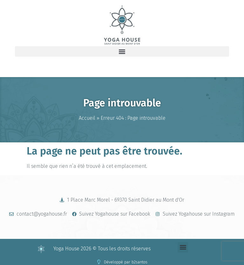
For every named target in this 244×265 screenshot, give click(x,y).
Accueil (87, 118)
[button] (122, 51)
